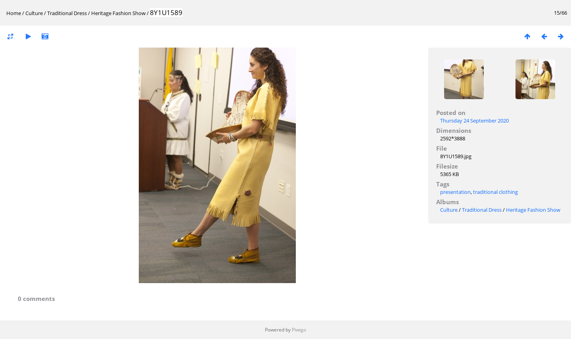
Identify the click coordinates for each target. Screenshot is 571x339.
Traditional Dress (67, 13)
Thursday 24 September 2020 (474, 120)
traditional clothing (495, 191)
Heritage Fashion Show (118, 13)
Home (13, 13)
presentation (455, 191)
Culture (34, 13)
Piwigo (299, 329)
